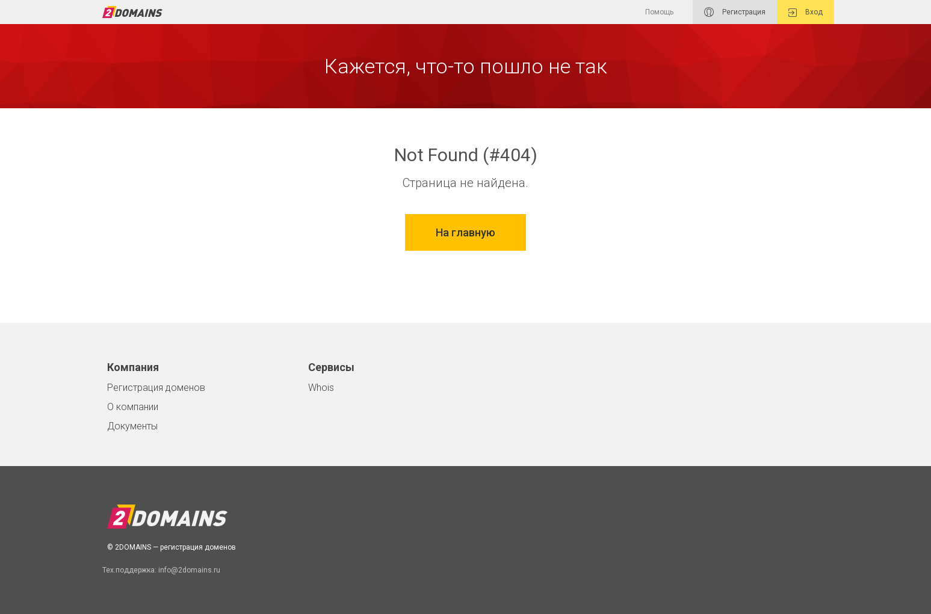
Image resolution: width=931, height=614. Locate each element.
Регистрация (735, 12)
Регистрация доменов (156, 387)
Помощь (659, 12)
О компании (132, 407)
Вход (805, 12)
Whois (321, 387)
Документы (132, 426)
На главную (465, 232)
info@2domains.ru (189, 570)
